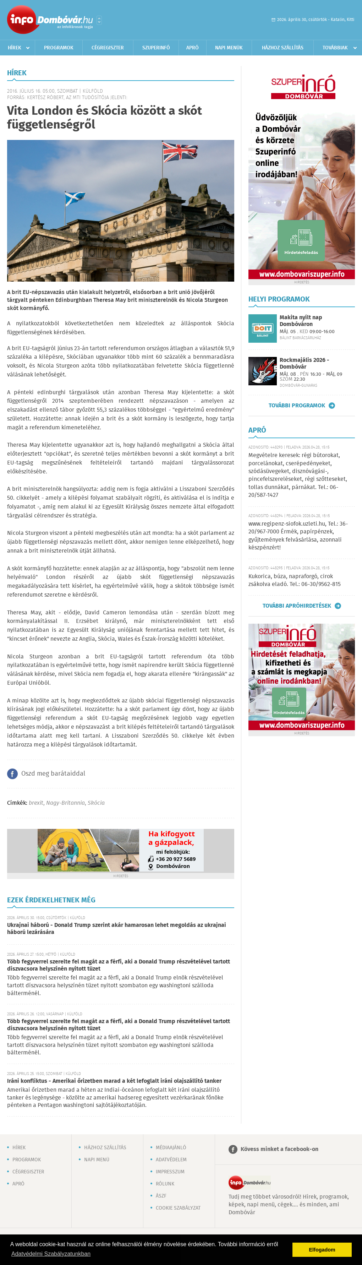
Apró (192, 48)
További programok (297, 405)
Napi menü (96, 1160)
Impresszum (170, 1172)
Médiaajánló (171, 1148)
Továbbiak (335, 48)
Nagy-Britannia (65, 803)
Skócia (96, 803)
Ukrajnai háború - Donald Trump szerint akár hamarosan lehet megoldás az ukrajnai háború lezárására (116, 929)
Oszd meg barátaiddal (53, 774)
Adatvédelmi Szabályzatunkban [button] (50, 1254)
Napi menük (229, 48)
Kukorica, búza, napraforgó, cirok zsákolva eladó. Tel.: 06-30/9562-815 (294, 580)
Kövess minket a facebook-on (279, 1149)
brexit (36, 803)
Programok (58, 48)
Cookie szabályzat (178, 1208)
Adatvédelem (171, 1160)
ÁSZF (161, 1196)
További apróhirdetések (297, 606)
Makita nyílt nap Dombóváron (301, 321)
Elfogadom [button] (322, 1250)
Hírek (14, 48)
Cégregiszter (108, 48)
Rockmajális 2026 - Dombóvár (304, 363)
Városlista (99, 20)
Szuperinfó (156, 48)
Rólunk (165, 1184)
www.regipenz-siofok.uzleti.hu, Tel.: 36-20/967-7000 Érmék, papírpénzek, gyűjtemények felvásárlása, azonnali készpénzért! (298, 536)
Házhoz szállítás (282, 48)
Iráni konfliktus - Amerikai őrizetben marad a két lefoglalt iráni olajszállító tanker (114, 1081)
